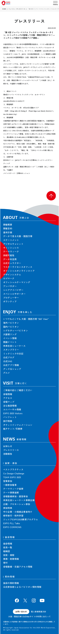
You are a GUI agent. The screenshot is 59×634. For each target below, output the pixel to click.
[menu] (55, 3)
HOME (4, 9)
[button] (51, 195)
